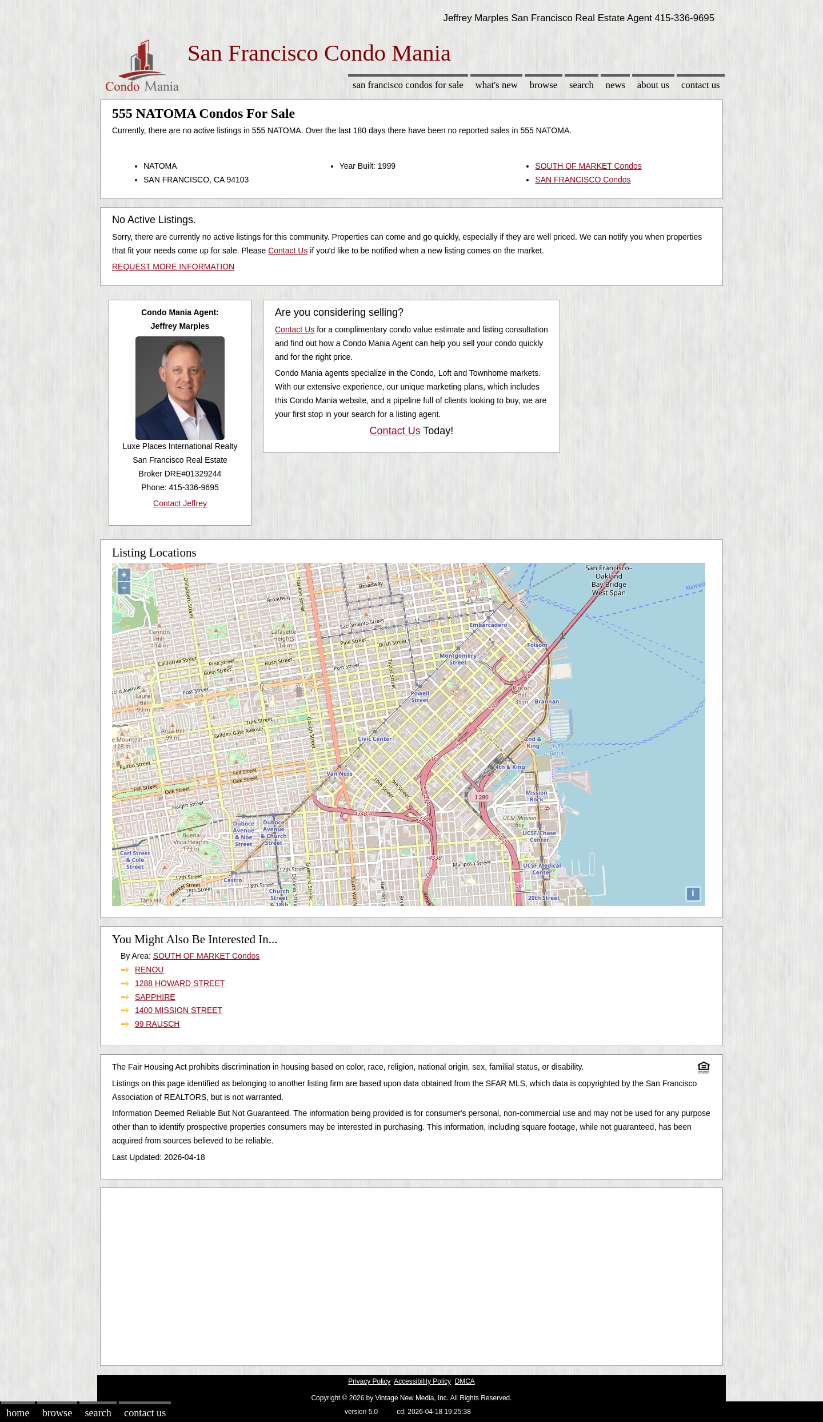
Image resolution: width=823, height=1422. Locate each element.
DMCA (465, 1381)
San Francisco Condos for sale (408, 85)
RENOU (149, 969)
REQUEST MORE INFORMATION (173, 266)
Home (17, 1413)
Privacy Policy (369, 1381)
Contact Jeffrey (180, 503)
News (616, 85)
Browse (543, 85)
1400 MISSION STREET (178, 1010)
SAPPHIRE (155, 997)
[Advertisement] (411, 1274)
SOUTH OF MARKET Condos (588, 165)
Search (581, 85)
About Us (653, 85)
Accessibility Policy (422, 1381)
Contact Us (700, 85)
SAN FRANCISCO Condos (582, 179)
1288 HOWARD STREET (180, 983)
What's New (497, 85)
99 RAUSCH (157, 1023)
